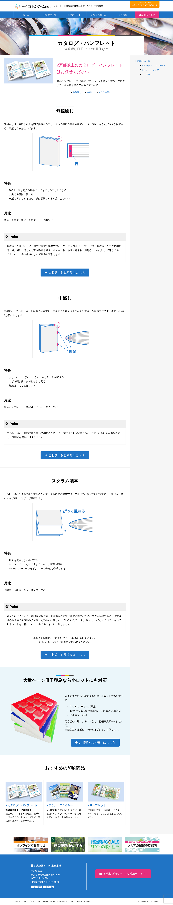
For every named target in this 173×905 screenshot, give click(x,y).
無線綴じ (77, 92)
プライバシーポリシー (38, 901)
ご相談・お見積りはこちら (67, 272)
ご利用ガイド (74, 15)
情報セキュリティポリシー (62, 901)
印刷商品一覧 (50, 15)
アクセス (49, 887)
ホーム (26, 15)
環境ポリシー (20, 901)
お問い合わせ (148, 15)
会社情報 (123, 15)
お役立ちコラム (98, 15)
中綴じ (90, 92)
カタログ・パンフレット (22, 805)
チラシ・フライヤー (61, 805)
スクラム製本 (104, 92)
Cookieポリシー (83, 901)
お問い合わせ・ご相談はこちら (125, 874)
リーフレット (98, 805)
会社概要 (37, 887)
